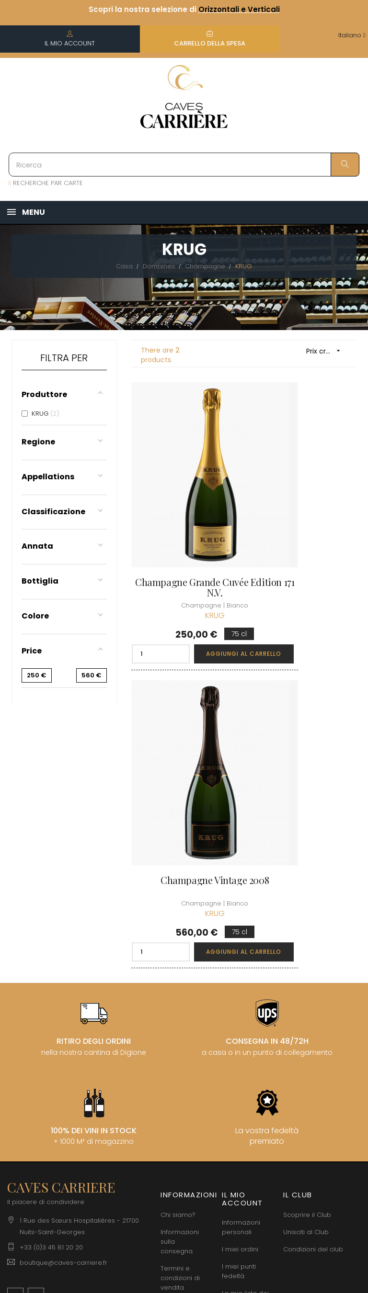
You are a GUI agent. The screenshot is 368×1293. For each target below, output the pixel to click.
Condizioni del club (313, 987)
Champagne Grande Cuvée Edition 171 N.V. (184, 524)
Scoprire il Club (307, 953)
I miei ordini (240, 988)
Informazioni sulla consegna (180, 980)
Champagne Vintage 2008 (304, 524)
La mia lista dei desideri (245, 1037)
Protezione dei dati (183, 1074)
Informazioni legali (180, 1048)
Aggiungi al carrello (207, 591)
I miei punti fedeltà (239, 1010)
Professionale (182, 1123)
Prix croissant (326, 351)
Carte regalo (242, 1058)
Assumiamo (179, 1140)
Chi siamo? (178, 953)
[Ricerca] (184, 165)
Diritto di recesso (173, 1101)
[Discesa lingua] (352, 35)
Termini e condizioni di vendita (180, 1016)
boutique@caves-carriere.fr (63, 1001)
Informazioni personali (241, 966)
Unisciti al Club (306, 970)
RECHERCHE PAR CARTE (46, 183)
